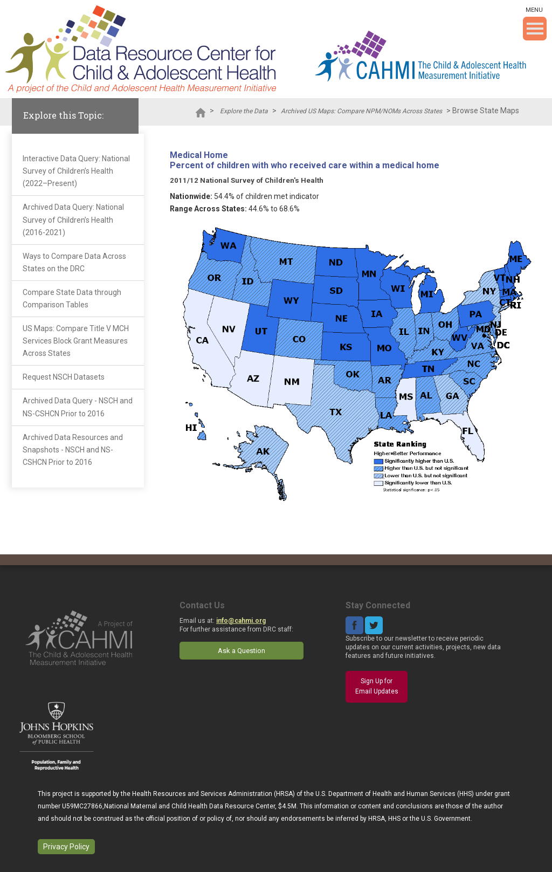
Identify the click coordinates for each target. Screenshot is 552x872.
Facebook (354, 625)
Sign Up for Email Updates (376, 686)
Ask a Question (241, 651)
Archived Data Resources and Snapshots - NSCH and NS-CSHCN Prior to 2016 (73, 449)
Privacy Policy (66, 846)
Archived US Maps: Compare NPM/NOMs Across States (361, 111)
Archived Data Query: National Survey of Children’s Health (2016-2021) (73, 219)
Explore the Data (244, 111)
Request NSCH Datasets (64, 377)
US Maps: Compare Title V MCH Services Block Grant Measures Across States (76, 341)
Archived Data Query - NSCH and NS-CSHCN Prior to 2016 (78, 406)
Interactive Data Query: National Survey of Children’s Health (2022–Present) (76, 171)
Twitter (374, 625)
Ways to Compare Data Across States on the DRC (74, 262)
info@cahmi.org (241, 620)
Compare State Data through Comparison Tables (72, 298)
